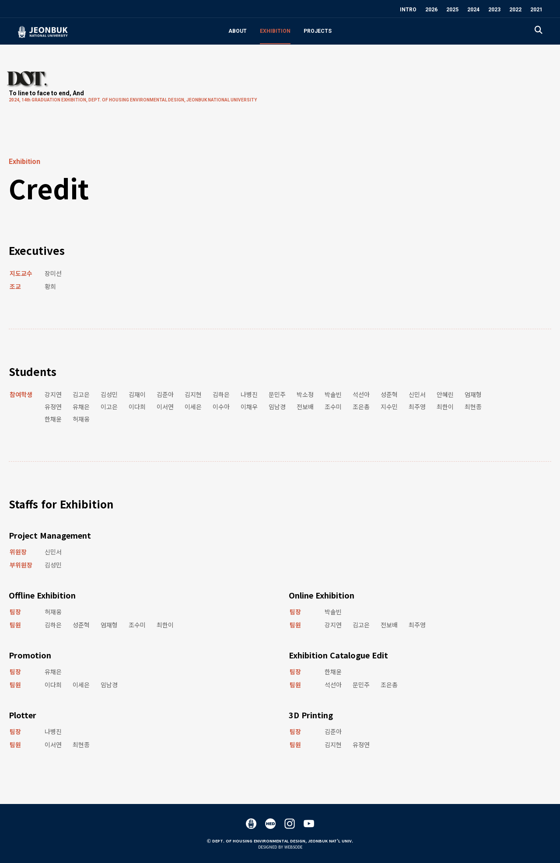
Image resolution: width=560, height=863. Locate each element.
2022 (515, 10)
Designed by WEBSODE (280, 847)
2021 (536, 10)
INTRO (408, 10)
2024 (473, 10)
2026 (431, 10)
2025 (452, 10)
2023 (494, 10)
